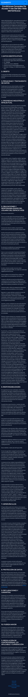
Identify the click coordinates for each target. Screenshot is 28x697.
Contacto (14, 682)
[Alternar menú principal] (25, 2)
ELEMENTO (6, 3)
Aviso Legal (14, 684)
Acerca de (14, 681)
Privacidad (14, 687)
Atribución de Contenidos (14, 686)
